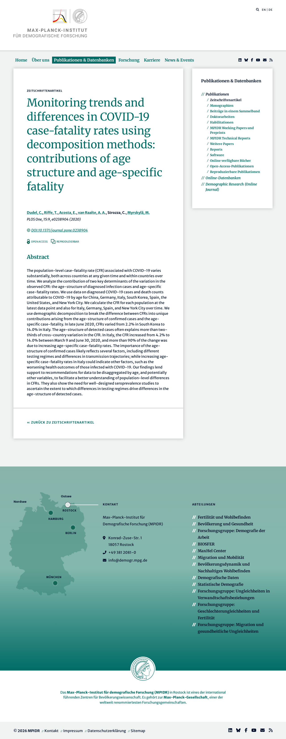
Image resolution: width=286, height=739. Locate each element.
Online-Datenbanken (223, 178)
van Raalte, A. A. (92, 212)
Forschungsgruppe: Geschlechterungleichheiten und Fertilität (228, 611)
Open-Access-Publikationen (232, 166)
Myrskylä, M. (138, 212)
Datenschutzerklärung (107, 730)
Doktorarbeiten (222, 117)
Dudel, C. (34, 212)
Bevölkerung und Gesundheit (225, 524)
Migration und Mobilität (221, 557)
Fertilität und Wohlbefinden (224, 517)
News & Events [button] (179, 60)
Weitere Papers (222, 144)
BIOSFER (206, 544)
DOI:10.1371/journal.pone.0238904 (59, 230)
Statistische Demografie (220, 584)
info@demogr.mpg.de (127, 560)
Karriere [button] (152, 60)
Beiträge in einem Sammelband (235, 111)
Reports (216, 149)
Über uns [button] (40, 60)
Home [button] (21, 60)
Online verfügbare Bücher (230, 161)
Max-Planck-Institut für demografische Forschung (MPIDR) (118, 692)
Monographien (221, 106)
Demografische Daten (218, 577)
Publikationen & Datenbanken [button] (84, 60)
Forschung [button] (128, 60)
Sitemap (138, 730)
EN (264, 9)
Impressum (73, 730)
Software (217, 155)
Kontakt (51, 730)
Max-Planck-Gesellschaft (186, 697)
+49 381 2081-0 (122, 552)
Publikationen (217, 94)
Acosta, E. (67, 212)
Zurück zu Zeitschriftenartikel (62, 422)
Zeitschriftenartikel (226, 100)
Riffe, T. (50, 212)
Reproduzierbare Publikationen (235, 172)
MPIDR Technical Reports (230, 138)
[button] (257, 9)
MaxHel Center (212, 550)
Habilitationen (221, 122)
